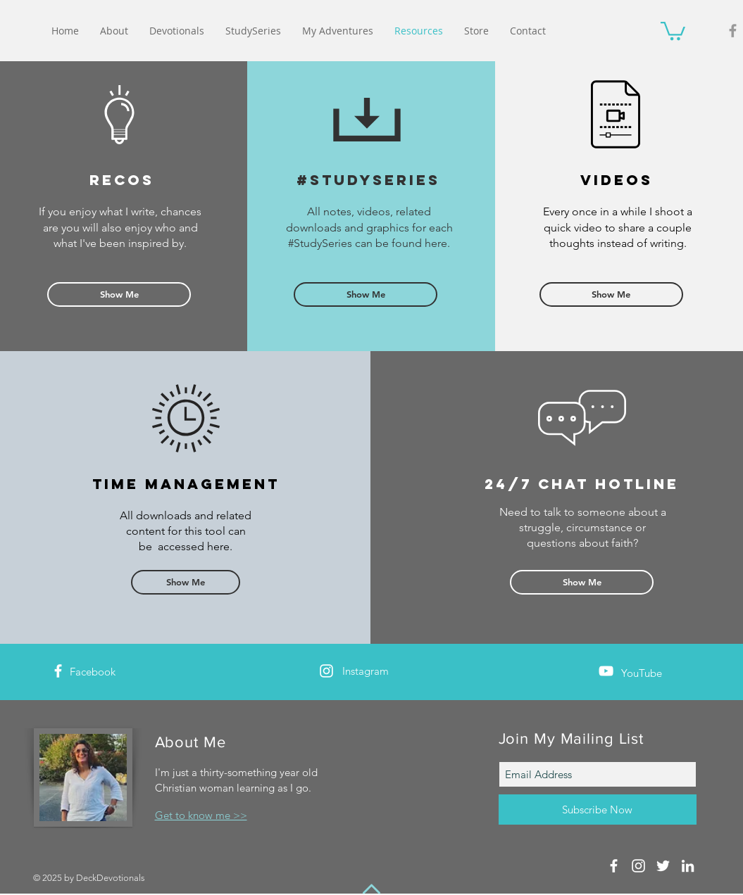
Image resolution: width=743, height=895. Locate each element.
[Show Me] (119, 294)
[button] (673, 30)
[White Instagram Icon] (326, 671)
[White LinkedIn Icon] (688, 866)
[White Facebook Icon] (58, 671)
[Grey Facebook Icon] (733, 30)
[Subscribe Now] (598, 809)
